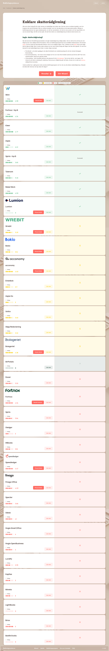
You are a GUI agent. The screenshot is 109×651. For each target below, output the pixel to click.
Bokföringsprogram (52, 648)
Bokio (75, 44)
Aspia (24, 44)
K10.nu (83, 60)
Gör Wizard (63, 74)
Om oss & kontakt (65, 648)
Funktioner (9, 8)
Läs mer (48, 100)
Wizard (96, 3)
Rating (7, 99)
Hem (4, 8)
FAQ (73, 648)
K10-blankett (60, 58)
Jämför (103, 3)
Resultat (46, 74)
